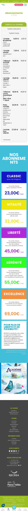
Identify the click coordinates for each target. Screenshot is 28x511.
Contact (14, 444)
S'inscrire (23, 1)
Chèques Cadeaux (14, 431)
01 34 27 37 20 (14, 460)
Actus (14, 428)
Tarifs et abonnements (14, 440)
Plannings (14, 442)
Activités (14, 423)
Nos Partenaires (14, 429)
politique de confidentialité (12, 506)
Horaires (14, 438)
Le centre (14, 421)
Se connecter (15, 1)
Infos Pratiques (14, 424)
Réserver (14, 426)
